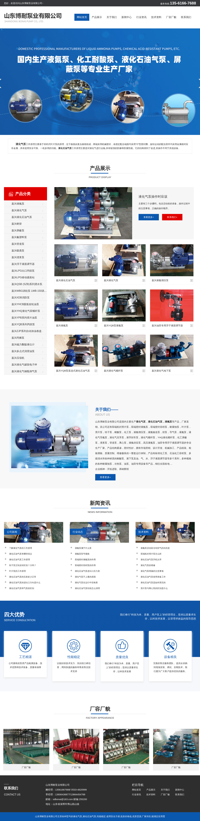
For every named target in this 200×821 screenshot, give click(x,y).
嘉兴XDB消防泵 (21, 297)
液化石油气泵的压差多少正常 (22, 577)
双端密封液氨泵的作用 (85, 559)
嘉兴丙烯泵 (18, 337)
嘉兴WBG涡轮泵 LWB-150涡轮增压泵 (29, 290)
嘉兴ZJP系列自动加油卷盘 (27, 331)
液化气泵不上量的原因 (85, 577)
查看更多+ (149, 217)
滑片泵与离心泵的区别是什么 (154, 588)
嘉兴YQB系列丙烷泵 (23, 324)
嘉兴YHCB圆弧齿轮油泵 (25, 304)
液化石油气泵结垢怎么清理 (87, 588)
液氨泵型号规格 (82, 554)
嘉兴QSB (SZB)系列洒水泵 (27, 284)
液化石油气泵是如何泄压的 (153, 582)
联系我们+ (172, 217)
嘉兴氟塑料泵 (19, 237)
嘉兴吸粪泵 (18, 250)
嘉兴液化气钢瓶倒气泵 (24, 371)
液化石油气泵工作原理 (19, 559)
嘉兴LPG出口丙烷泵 (23, 270)
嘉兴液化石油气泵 (22, 217)
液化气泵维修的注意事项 (152, 571)
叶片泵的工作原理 (17, 571)
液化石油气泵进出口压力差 (87, 571)
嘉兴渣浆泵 (18, 257)
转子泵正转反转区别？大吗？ (22, 565)
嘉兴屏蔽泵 (18, 230)
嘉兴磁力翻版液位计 (23, 344)
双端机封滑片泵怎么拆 (151, 554)
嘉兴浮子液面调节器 (23, 264)
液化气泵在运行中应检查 (86, 582)
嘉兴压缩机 (18, 358)
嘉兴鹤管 (17, 223)
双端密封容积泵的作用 (85, 565)
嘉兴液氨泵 (18, 203)
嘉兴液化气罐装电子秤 (24, 364)
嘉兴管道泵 (18, 244)
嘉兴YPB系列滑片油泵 (24, 317)
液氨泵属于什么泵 (83, 548)
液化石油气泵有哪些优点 (20, 554)
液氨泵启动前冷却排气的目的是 (155, 548)
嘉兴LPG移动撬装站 (23, 277)
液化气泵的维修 (148, 565)
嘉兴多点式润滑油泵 (23, 351)
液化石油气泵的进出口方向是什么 (24, 582)
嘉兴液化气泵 (19, 210)
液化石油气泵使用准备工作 (153, 577)
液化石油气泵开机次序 (151, 559)
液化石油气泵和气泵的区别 (21, 588)
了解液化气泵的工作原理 (20, 548)
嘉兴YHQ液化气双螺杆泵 (26, 311)
